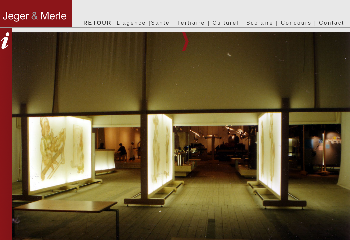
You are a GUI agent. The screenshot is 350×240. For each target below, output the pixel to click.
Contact (331, 23)
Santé (160, 23)
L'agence (131, 23)
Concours (296, 23)
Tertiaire (192, 23)
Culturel (225, 23)
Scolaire (260, 23)
